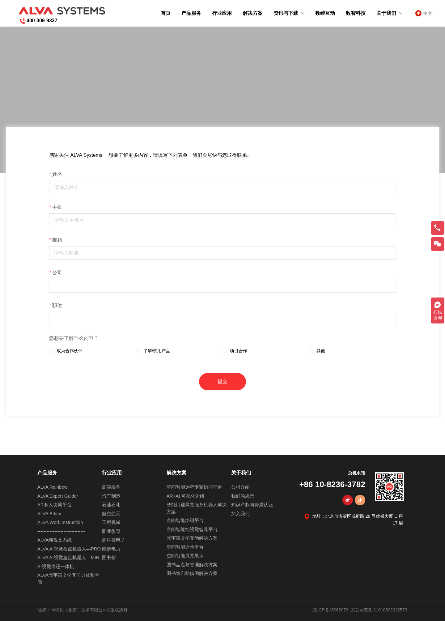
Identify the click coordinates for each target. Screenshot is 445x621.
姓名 (57, 174)
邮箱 (57, 239)
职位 (57, 305)
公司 (57, 272)
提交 (222, 381)
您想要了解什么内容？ (74, 338)
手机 (57, 207)
